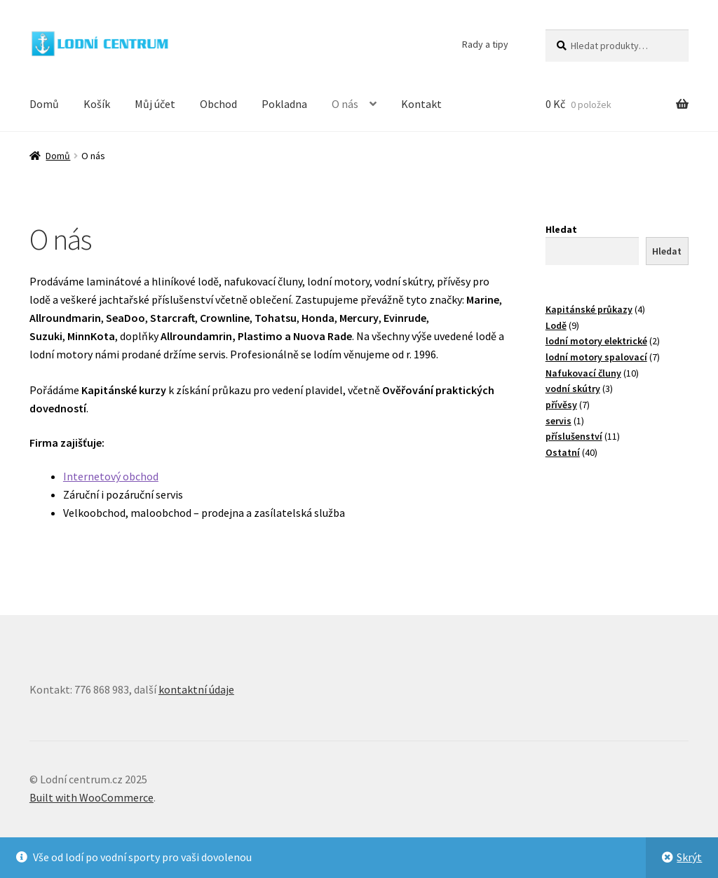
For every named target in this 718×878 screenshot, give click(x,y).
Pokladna (284, 104)
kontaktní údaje (196, 689)
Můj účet (155, 104)
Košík (96, 104)
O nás (345, 104)
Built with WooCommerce (91, 797)
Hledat (561, 229)
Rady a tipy (485, 44)
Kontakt (421, 104)
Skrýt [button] (689, 857)
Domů (44, 104)
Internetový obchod (110, 476)
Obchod (218, 104)
